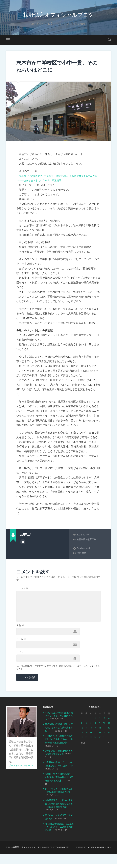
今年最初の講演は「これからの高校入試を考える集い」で (59, 773)
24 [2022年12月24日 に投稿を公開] (104, 742)
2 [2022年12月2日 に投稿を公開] (99, 727)
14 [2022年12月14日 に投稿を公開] (91, 737)
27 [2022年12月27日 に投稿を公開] (86, 746)
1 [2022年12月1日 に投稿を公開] (95, 727)
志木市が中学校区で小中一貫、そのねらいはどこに (57, 67)
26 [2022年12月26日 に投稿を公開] (82, 746)
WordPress (62, 857)
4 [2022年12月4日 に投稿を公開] (109, 727)
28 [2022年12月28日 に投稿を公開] (91, 746)
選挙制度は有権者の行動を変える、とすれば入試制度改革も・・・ (59, 736)
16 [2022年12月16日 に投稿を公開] (100, 737)
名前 (20, 632)
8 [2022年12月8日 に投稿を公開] (95, 732)
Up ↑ (109, 857)
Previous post (83, 550)
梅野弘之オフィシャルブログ (58, 15)
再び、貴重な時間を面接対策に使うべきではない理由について (59, 725)
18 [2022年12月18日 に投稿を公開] (109, 737)
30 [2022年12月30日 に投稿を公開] (100, 746)
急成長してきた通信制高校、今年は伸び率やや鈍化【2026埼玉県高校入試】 (59, 785)
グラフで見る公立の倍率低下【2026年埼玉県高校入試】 (59, 799)
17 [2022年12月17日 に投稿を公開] (104, 737)
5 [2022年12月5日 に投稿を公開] (81, 732)
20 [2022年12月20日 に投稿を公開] (86, 742)
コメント (22, 590)
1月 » (108, 752)
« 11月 (82, 752)
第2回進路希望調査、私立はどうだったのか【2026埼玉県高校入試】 (59, 833)
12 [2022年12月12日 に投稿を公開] (82, 737)
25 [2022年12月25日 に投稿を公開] (109, 742)
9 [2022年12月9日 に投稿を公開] (99, 732)
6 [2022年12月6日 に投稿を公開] (86, 732)
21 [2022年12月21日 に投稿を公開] (91, 742)
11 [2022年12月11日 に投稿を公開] (109, 732)
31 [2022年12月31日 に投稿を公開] (104, 746)
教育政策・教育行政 (86, 541)
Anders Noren (96, 857)
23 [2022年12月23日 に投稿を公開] (100, 742)
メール (21, 646)
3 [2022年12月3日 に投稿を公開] (104, 727)
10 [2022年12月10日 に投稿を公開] (104, 732)
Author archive (22, 543)
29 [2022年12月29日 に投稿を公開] (95, 746)
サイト (19, 660)
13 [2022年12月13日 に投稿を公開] (86, 737)
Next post (81, 555)
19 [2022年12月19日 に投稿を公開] (82, 742)
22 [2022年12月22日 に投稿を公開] (95, 742)
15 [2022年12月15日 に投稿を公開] (95, 737)
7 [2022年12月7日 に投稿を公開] (90, 732)
